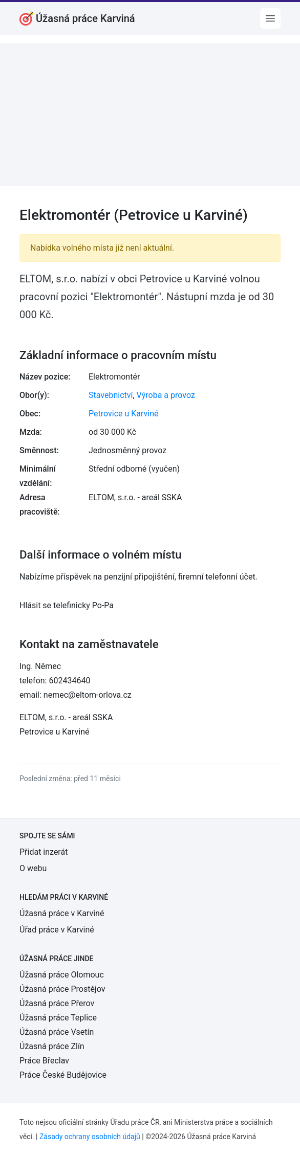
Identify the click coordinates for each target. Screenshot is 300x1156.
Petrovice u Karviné (124, 413)
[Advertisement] (150, 114)
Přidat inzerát (43, 852)
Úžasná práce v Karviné (61, 913)
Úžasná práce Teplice (58, 1017)
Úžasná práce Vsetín (56, 1032)
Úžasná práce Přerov (56, 1003)
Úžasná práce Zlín (51, 1046)
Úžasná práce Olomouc (61, 975)
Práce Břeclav (44, 1060)
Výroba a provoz (166, 395)
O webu (33, 868)
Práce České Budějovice (62, 1075)
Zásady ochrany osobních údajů (89, 1136)
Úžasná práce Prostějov (62, 989)
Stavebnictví (111, 395)
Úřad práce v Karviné (56, 930)
